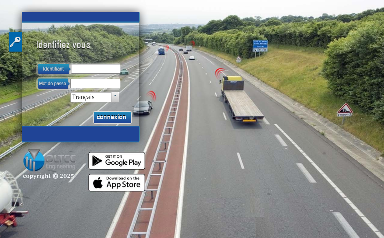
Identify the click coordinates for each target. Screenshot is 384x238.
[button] (112, 117)
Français (83, 96)
